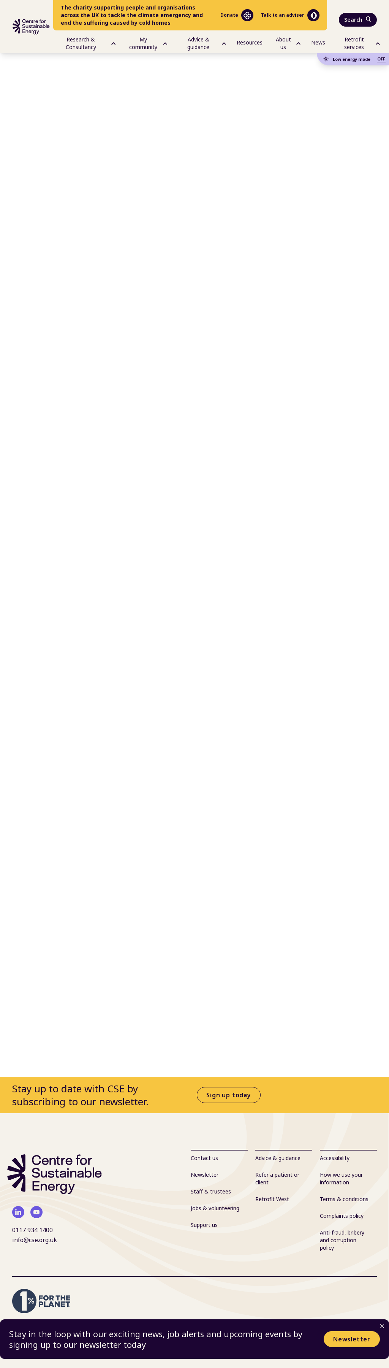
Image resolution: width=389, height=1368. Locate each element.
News (318, 42)
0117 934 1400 (32, 1230)
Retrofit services (362, 43)
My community (148, 43)
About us (288, 43)
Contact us (204, 1158)
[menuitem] (84, 42)
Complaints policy (342, 1215)
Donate (236, 15)
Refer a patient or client (277, 1178)
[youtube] (36, 1212)
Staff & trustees (211, 1191)
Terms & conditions (344, 1199)
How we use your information (341, 1178)
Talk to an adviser (290, 15)
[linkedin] (18, 1212)
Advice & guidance (206, 43)
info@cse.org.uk (34, 1240)
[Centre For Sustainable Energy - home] (31, 26)
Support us (204, 1224)
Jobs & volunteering (215, 1208)
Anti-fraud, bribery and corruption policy (342, 1240)
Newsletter (351, 1339)
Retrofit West (272, 1199)
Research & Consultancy (91, 43)
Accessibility (334, 1158)
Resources (249, 42)
